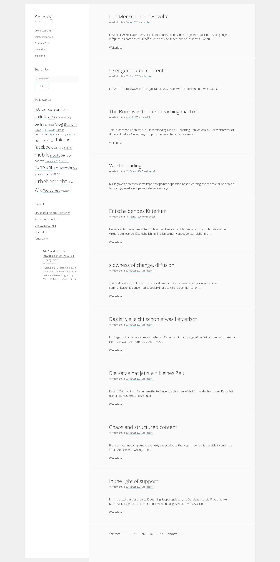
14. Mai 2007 (132, 22)
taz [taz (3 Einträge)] (41, 174)
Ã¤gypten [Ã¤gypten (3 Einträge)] (65, 191)
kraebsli (147, 22)
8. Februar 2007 (134, 270)
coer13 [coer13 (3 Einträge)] (52, 130)
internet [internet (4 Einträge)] (68, 147)
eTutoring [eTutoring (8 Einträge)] (61, 139)
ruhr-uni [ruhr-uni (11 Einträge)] (43, 167)
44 (135, 534)
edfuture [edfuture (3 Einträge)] (71, 134)
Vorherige (114, 534)
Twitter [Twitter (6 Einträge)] (54, 174)
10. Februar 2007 (134, 216)
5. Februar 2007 (134, 432)
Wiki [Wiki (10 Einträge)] (38, 190)
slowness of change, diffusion (141, 265)
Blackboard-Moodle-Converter (52, 212)
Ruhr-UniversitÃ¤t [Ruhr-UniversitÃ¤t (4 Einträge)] (62, 168)
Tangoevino (41, 238)
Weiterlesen (116, 48)
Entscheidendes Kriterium (137, 210)
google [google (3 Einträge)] (60, 148)
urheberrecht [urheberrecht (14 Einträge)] (51, 181)
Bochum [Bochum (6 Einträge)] (70, 124)
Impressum (40, 55)
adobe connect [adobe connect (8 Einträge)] (55, 109)
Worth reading (125, 165)
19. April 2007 (133, 76)
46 (151, 534)
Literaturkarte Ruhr (45, 225)
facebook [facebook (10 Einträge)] (44, 147)
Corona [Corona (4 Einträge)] (60, 129)
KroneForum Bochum (47, 219)
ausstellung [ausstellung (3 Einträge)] (66, 117)
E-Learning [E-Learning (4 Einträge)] (61, 134)
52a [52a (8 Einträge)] (38, 109)
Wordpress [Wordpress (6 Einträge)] (51, 190)
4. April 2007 (132, 117)
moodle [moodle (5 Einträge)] (55, 155)
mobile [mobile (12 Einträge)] (42, 154)
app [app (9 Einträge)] (51, 116)
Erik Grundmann (52, 251)
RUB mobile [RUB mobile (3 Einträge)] (64, 161)
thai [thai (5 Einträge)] (46, 174)
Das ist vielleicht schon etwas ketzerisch (153, 319)
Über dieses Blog (43, 30)
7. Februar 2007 (134, 324)
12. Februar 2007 (134, 171)
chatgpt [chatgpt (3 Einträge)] (45, 130)
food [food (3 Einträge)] (55, 148)
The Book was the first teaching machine (154, 111)
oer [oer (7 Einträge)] (63, 155)
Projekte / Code (42, 43)
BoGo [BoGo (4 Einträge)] (38, 129)
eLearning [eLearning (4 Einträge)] (47, 140)
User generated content (136, 70)
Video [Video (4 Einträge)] (71, 182)
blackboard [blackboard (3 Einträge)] (49, 125)
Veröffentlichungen (44, 36)
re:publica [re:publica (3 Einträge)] (49, 161)
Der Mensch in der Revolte (139, 16)
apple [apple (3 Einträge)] (58, 117)
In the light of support (133, 481)
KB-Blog (43, 16)
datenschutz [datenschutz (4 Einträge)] (42, 134)
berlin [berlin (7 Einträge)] (39, 124)
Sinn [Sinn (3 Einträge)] (75, 168)
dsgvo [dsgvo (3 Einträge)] (52, 134)
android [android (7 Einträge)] (41, 116)
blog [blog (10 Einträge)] (59, 124)
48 (161, 534)
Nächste (172, 534)
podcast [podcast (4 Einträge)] (39, 161)
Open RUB (41, 232)
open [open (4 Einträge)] (70, 155)
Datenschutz (41, 49)
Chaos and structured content (143, 427)
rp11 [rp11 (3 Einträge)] (56, 161)
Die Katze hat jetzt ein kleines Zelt (146, 373)
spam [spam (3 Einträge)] (37, 174)
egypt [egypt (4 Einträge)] (38, 140)
